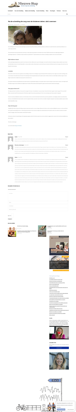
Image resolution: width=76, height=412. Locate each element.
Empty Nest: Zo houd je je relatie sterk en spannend (55, 231)
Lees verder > (61, 325)
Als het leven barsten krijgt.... (22, 226)
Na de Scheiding (40, 10)
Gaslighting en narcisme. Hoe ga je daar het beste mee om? (59, 310)
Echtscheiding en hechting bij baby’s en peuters (57, 299)
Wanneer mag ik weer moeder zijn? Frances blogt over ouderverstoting (58, 306)
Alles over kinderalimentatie (54, 285)
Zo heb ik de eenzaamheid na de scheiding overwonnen (58, 302)
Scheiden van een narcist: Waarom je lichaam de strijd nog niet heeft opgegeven (26, 231)
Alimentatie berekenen (53, 290)
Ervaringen (52, 10)
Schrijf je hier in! (59, 347)
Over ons (64, 10)
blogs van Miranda (18, 125)
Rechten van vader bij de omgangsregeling (56, 296)
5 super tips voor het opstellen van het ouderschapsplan (58, 293)
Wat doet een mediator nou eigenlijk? (55, 311)
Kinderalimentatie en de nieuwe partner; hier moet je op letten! (58, 288)
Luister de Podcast (64, 236)
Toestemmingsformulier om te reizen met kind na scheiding (59, 298)
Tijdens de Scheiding (30, 10)
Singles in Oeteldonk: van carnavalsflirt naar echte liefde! (59, 262)
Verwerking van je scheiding (54, 301)
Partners (59, 10)
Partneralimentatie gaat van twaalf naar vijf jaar (57, 282)
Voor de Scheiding (19, 10)
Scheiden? (10, 10)
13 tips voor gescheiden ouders (54, 291)
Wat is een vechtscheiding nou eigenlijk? (56, 304)
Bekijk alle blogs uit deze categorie (60, 270)
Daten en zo (65, 256)
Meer (47, 10)
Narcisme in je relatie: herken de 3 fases (55, 308)
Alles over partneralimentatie (54, 284)
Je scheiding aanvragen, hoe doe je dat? (55, 279)
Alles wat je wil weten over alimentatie (55, 281)
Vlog (50, 318)
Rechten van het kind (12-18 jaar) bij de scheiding (57, 313)
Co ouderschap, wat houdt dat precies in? (56, 294)
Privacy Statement (71, 409)
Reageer (66, 136)
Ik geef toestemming (61, 409)
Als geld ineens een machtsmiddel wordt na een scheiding (56, 227)
